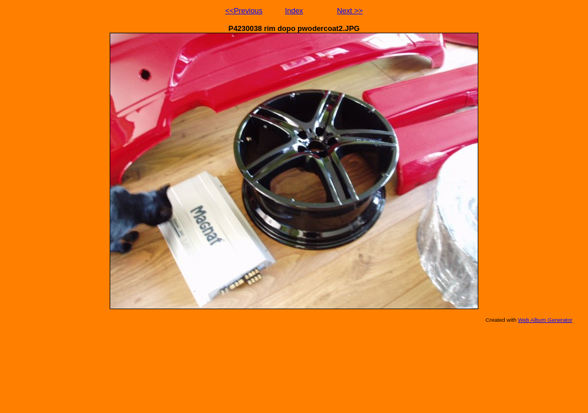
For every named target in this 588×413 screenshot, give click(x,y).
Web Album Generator (545, 320)
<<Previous (243, 10)
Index (294, 10)
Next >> (350, 10)
